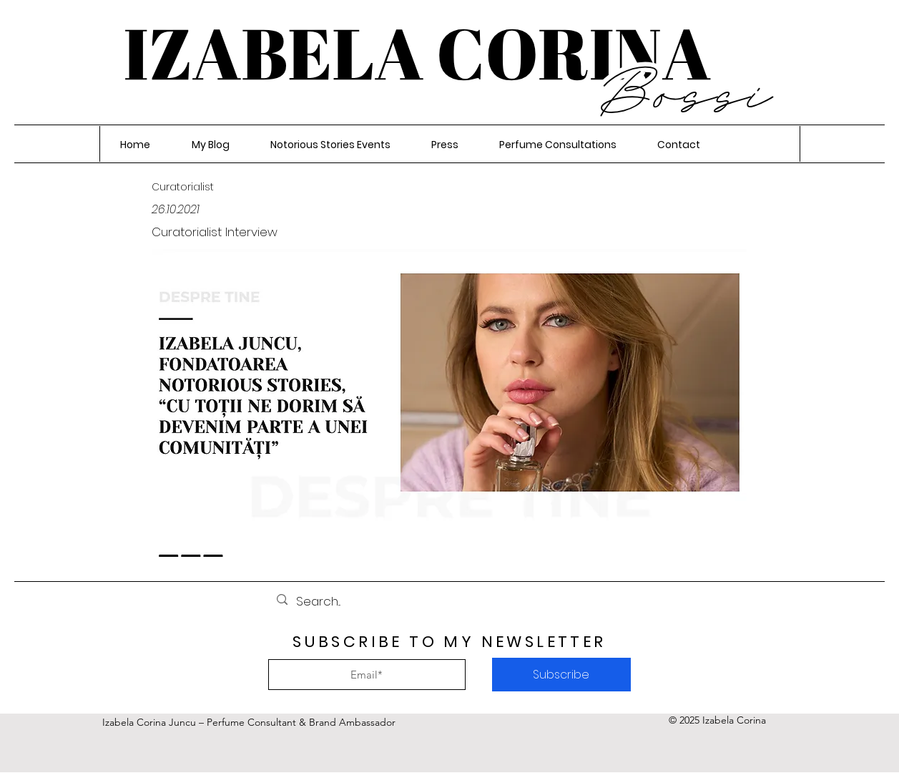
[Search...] (448, 601)
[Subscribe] (561, 674)
